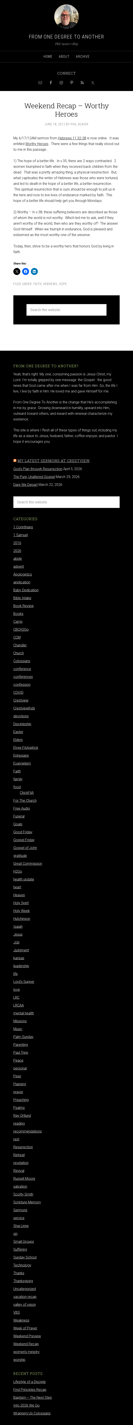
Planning (19, 1084)
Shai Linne (21, 1226)
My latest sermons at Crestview (54, 460)
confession (21, 685)
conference (22, 669)
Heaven (19, 895)
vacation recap (25, 1297)
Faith (37, 284)
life (15, 974)
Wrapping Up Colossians (32, 1413)
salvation (20, 1186)
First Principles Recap (29, 1390)
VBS (16, 1312)
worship (19, 1360)
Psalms (19, 1108)
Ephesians (21, 755)
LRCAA (18, 1005)
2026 (17, 551)
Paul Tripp (20, 1052)
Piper (17, 1076)
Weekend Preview (27, 1336)
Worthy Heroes (36, 144)
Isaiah (18, 926)
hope (63, 284)
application (21, 582)
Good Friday (22, 832)
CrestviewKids (24, 708)
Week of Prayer (25, 1328)
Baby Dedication (25, 590)
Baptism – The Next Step (32, 1397)
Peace (18, 1060)
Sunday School (25, 1257)
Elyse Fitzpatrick (25, 748)
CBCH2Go (21, 629)
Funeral (18, 816)
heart (17, 887)
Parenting (20, 1045)
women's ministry (26, 1352)
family (18, 779)
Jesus (18, 934)
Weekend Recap (26, 1344)
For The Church (25, 800)
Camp (18, 622)
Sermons (20, 1210)
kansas (18, 958)
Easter (18, 732)
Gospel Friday (24, 840)
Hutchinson (21, 919)
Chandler (20, 645)
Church (18, 653)
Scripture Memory (27, 1202)
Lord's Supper (23, 982)
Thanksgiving (23, 1281)
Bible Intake (22, 598)
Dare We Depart (25, 485)
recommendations (27, 1131)
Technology (22, 1265)
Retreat (19, 1155)
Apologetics (22, 574)
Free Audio (21, 808)
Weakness (21, 1320)
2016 (17, 543)
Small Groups (23, 1241)
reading (19, 1123)
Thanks (18, 1273)
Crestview (20, 700)
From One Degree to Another (66, 37)
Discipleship (22, 724)
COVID (18, 692)
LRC (16, 997)
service (18, 1218)
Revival (18, 1171)
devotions (21, 716)
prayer (18, 1092)
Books (18, 614)
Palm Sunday (23, 1037)
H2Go (17, 871)
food (17, 787)
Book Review (23, 606)
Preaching (21, 1100)
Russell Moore (24, 1178)
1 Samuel (20, 535)
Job (16, 942)
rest (16, 1139)
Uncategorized (24, 1289)
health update (23, 879)
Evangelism (22, 763)
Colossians (21, 661)
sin (15, 1234)
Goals (17, 824)
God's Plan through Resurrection (37, 469)
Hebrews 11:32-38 (72, 138)
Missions (20, 1021)
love (16, 989)
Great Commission (27, 863)
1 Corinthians (23, 527)
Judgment (21, 950)
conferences (23, 677)
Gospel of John (25, 848)
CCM (17, 637)
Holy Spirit (21, 903)
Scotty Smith (23, 1194)
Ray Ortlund (22, 1115)
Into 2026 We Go (26, 1405)
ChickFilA (27, 793)
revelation (20, 1163)
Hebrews (50, 284)
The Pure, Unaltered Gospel (34, 477)
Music (17, 1029)
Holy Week (21, 911)
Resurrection (23, 1147)
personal (20, 1068)
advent (18, 566)
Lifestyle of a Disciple (29, 1382)
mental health (23, 1013)
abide (17, 559)
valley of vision (24, 1304)
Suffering (20, 1249)
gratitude (20, 856)
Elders (18, 740)
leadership (21, 966)
